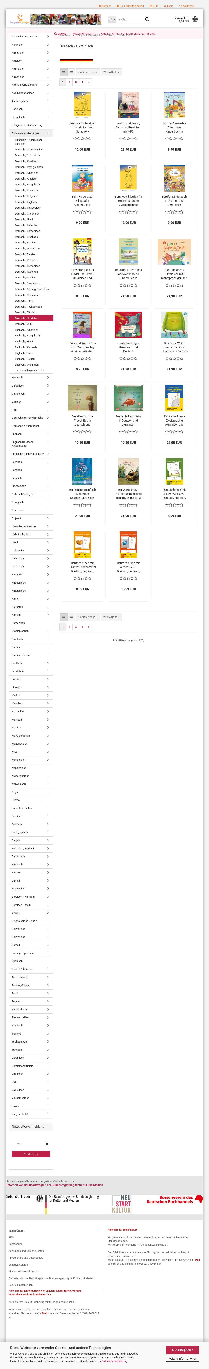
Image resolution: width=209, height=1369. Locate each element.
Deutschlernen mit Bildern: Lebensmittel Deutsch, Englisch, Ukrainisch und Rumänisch (82, 576)
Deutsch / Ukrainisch (27, 326)
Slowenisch (18, 945)
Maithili (16, 703)
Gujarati (16, 526)
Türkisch (17, 1058)
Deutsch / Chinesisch (27, 163)
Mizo (14, 760)
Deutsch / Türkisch (26, 320)
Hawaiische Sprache (24, 534)
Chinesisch (18, 402)
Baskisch (17, 117)
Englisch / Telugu (25, 367)
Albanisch (17, 53)
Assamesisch (20, 109)
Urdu (14, 1090)
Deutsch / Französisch (28, 216)
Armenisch (18, 85)
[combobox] (88, 81)
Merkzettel (186, 6)
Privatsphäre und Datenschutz (26, 1266)
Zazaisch (17, 1114)
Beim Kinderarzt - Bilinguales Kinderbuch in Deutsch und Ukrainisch (82, 209)
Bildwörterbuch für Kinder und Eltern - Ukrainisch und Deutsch (82, 283)
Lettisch (16, 687)
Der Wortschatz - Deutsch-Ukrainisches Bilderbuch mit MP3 (128, 502)
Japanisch (18, 575)
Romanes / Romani (23, 857)
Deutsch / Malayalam (27, 256)
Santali (16, 889)
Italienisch (18, 566)
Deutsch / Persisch (26, 262)
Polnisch (17, 832)
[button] (154, 6)
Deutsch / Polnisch (26, 268)
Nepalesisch (19, 776)
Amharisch (18, 61)
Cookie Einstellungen (21, 1293)
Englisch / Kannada (26, 355)
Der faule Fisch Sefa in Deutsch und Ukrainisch (128, 429)
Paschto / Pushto (22, 816)
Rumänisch (18, 864)
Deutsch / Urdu (23, 332)
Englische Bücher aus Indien (28, 462)
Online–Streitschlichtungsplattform (128, 33)
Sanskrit (16, 881)
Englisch (17, 442)
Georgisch (18, 510)
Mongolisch (18, 768)
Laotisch (17, 671)
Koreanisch (18, 631)
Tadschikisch (19, 985)
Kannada (17, 583)
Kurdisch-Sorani (21, 663)
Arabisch (17, 69)
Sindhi (15, 921)
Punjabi (16, 848)
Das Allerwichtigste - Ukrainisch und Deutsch (128, 355)
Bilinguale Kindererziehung (27, 133)
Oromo (16, 808)
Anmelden (31, 1162)
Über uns (60, 33)
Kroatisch (17, 647)
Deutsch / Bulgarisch (27, 204)
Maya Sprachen (21, 744)
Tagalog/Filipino (21, 993)
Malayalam (18, 720)
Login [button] (168, 6)
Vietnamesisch (20, 1106)
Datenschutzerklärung (114, 1361)
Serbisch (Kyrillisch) (23, 905)
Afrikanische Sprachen (25, 45)
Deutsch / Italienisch (27, 233)
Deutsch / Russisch (26, 280)
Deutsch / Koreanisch (27, 239)
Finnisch (17, 486)
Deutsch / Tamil (24, 309)
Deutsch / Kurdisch (26, 251)
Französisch (19, 494)
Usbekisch (18, 1098)
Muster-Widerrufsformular (24, 1279)
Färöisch (17, 478)
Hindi (15, 550)
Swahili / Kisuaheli (22, 977)
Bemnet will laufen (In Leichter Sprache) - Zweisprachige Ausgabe (128, 209)
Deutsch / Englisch (26, 210)
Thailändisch (19, 1018)
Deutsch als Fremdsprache (27, 426)
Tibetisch (17, 1034)
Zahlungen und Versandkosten (26, 1259)
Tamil (15, 1001)
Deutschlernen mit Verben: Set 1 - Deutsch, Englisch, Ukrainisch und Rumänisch (128, 576)
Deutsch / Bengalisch (27, 193)
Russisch (17, 873)
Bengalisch (18, 125)
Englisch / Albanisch (26, 338)
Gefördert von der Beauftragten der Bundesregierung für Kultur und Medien (51, 1286)
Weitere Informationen (182, 1358)
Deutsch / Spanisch (26, 303)
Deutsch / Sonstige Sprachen (32, 297)
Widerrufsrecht (83, 33)
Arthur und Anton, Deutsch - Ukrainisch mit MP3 (128, 136)
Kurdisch (17, 655)
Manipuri (17, 728)
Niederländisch (20, 784)
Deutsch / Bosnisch (26, 198)
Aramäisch (18, 77)
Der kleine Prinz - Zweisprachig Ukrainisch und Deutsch (174, 429)
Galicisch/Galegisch (23, 502)
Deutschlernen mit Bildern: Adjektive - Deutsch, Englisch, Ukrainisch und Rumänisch (174, 502)
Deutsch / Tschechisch (28, 315)
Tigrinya (16, 1042)
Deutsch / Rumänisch (27, 274)
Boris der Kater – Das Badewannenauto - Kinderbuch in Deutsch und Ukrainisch (128, 283)
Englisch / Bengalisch (27, 344)
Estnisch (17, 470)
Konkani (16, 623)
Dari (14, 418)
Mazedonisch (19, 752)
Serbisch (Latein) (22, 913)
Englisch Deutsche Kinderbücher (22, 452)
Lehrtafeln (18, 679)
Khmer (15, 607)
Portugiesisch (20, 840)
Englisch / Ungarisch (27, 373)
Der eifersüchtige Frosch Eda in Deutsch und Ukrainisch (82, 429)
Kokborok (17, 615)
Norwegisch (19, 792)
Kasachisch (19, 591)
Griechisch (18, 518)
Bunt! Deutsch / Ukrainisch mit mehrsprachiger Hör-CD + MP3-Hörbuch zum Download (174, 283)
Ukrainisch (18, 1066)
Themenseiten (20, 1025)
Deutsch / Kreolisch (26, 245)
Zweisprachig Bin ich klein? (30, 379)
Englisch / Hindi (24, 350)
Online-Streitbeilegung (130, 6)
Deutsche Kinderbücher (25, 434)
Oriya (15, 800)
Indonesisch (19, 559)
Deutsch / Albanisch (26, 181)
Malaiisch (17, 711)
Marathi (16, 736)
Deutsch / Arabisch (26, 187)
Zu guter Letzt (20, 1122)
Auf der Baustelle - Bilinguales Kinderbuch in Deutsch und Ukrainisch (174, 136)
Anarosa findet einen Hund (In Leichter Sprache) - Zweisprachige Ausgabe (82, 136)
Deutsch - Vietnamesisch (29, 158)
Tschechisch (19, 1050)
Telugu (16, 1009)
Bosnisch (17, 386)
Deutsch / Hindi (24, 227)
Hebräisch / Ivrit (21, 542)
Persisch (17, 824)
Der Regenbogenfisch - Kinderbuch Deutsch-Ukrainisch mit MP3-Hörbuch (82, 502)
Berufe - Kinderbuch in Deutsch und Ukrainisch (174, 209)
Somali (16, 953)
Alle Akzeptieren (182, 1350)
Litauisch (17, 695)
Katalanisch (19, 599)
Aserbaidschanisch (23, 101)
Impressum (15, 1252)
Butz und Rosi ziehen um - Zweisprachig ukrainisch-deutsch (82, 355)
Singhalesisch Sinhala (24, 929)
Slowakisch (18, 937)
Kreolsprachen (20, 639)
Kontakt (105, 6)
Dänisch (16, 410)
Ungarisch (17, 1082)
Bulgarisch (18, 394)
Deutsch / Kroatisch (26, 169)
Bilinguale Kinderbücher (25, 141)
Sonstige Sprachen (23, 961)
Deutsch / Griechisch (27, 222)
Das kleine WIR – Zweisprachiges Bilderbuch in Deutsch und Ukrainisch (174, 356)
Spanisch (17, 969)
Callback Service (18, 1273)
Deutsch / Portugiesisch (29, 175)
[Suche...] (112, 19)
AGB (11, 1245)
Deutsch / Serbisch (26, 286)
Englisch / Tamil (24, 361)
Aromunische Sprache (24, 93)
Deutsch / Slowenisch (27, 291)
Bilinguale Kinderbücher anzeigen (28, 150)
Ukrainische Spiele (22, 1074)
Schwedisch (19, 897)
